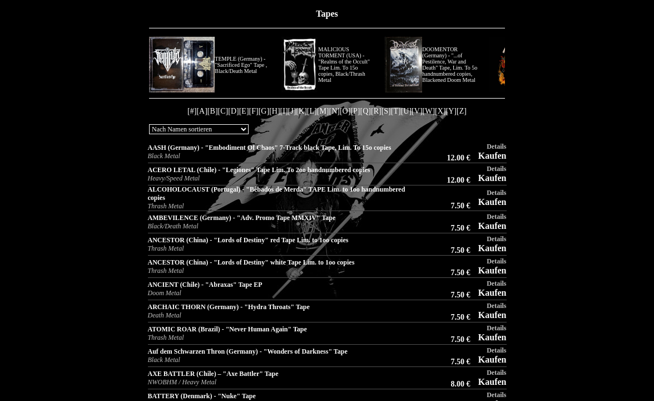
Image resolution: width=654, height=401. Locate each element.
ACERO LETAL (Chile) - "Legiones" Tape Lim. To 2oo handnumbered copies (259, 170)
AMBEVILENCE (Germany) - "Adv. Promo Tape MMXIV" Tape (242, 218)
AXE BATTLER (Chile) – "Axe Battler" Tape (213, 374)
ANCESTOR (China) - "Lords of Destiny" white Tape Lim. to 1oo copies (251, 262)
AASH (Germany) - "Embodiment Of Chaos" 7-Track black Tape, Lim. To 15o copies (270, 147)
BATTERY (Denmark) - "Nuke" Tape (202, 396)
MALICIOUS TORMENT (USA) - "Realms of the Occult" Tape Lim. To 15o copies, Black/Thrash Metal (344, 64)
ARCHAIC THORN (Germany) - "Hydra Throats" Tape (229, 307)
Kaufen (492, 155)
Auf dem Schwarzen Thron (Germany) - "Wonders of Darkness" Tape (248, 351)
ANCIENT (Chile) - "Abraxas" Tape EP (205, 284)
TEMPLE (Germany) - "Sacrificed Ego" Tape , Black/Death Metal (241, 65)
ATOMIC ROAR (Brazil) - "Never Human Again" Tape (227, 329)
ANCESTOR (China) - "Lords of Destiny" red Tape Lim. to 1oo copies (248, 240)
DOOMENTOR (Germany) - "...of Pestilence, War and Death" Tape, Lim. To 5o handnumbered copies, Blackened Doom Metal (449, 64)
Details (496, 146)
